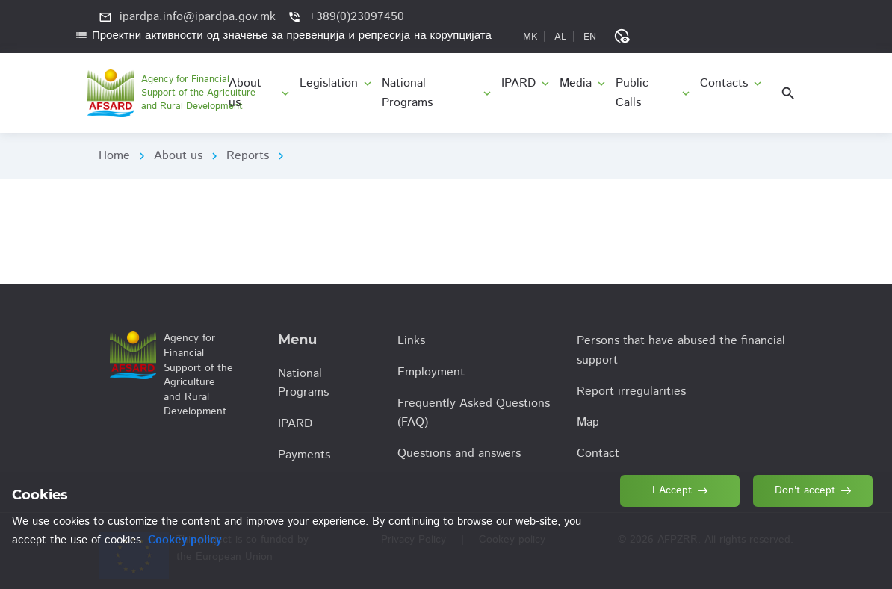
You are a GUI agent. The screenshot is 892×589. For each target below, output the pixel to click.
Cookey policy (184, 540)
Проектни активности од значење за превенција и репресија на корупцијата (283, 35)
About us (178, 155)
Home (114, 155)
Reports (247, 155)
